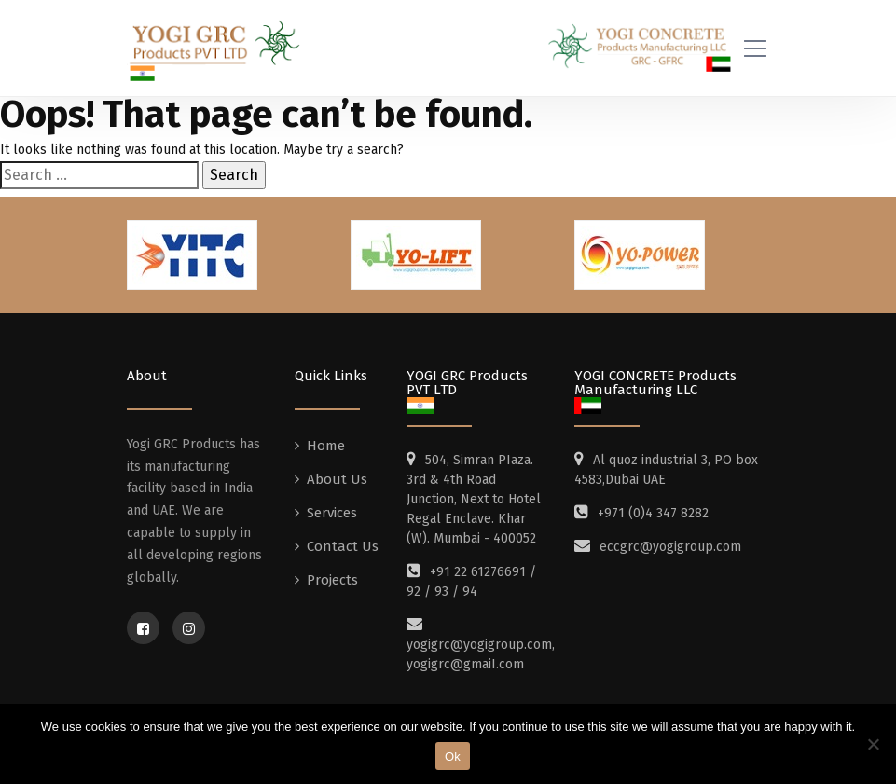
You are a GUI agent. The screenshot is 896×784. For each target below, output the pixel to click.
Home (326, 452)
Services (332, 519)
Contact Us (343, 552)
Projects (332, 586)
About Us (337, 485)
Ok (453, 756)
